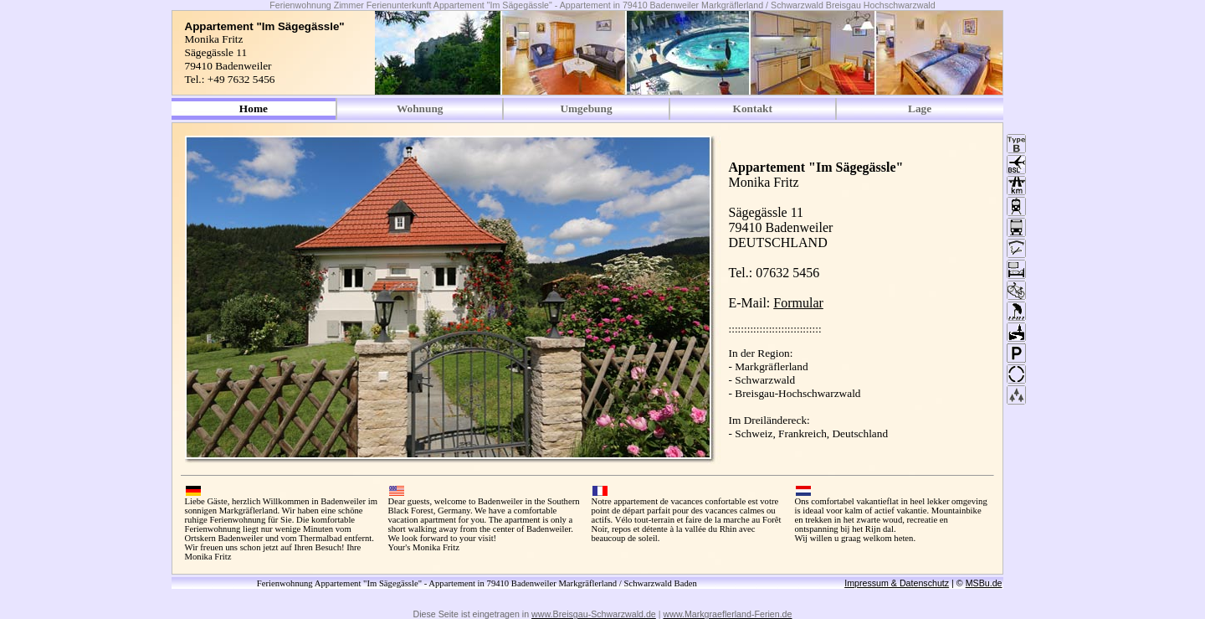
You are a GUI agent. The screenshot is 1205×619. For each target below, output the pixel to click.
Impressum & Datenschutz (896, 583)
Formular (798, 303)
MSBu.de (984, 583)
